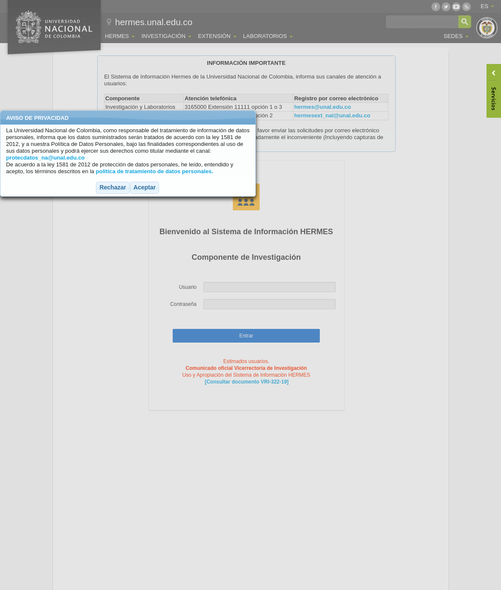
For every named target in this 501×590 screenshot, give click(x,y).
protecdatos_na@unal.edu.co (45, 157)
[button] (112, 187)
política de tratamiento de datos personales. (155, 171)
